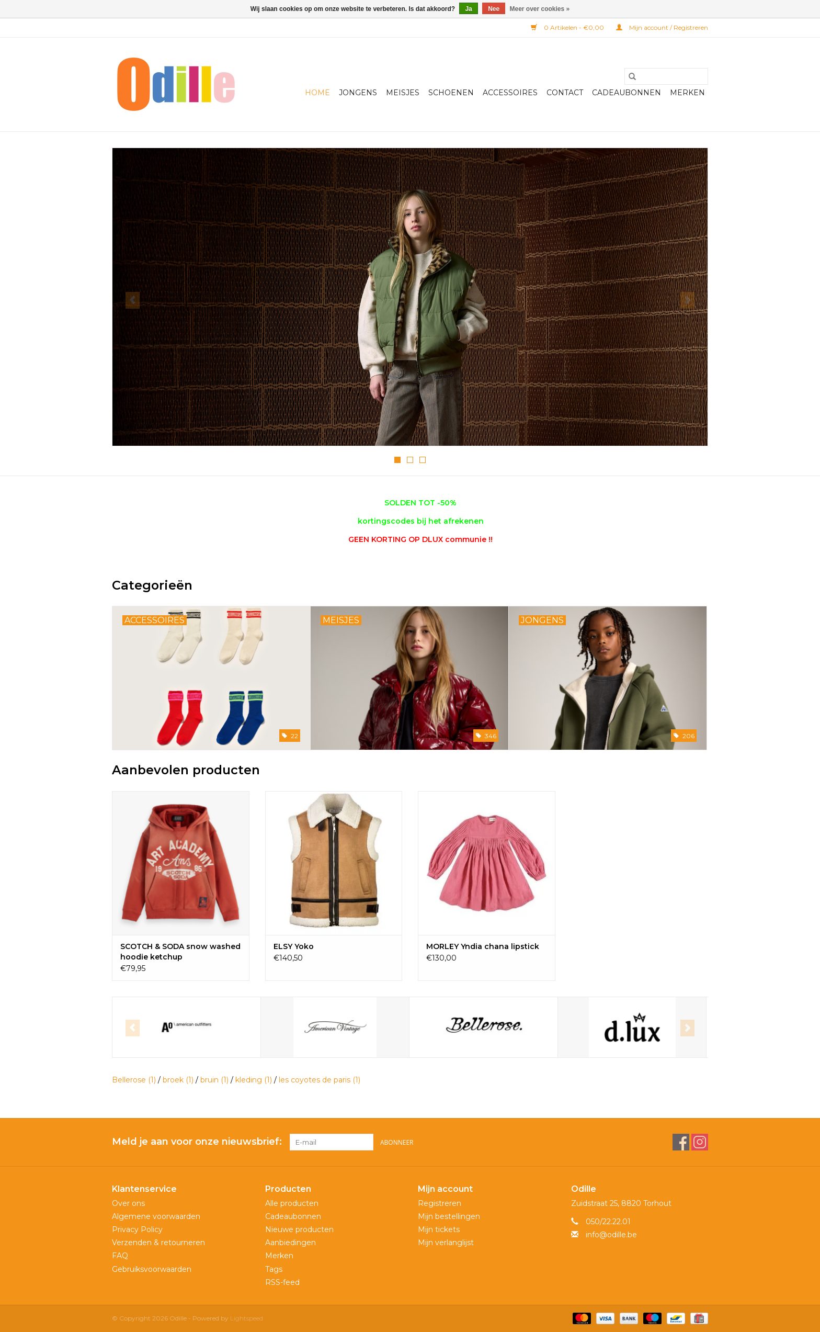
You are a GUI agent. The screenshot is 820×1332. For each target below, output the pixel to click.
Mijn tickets (439, 1229)
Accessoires (510, 92)
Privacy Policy (137, 1229)
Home (317, 92)
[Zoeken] (666, 76)
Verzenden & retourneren (158, 1242)
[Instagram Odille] (699, 1142)
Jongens (358, 92)
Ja (468, 9)
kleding (253, 1080)
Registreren (439, 1203)
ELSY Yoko (294, 946)
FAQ (120, 1255)
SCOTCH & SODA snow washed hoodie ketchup (180, 952)
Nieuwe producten (299, 1229)
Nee (493, 9)
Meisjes (402, 92)
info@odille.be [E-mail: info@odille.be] (611, 1234)
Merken (687, 92)
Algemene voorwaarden (156, 1216)
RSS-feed (282, 1282)
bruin (214, 1080)
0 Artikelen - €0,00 (568, 27)
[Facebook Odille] (681, 1142)
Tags (273, 1269)
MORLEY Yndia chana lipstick (482, 946)
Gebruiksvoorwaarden (151, 1269)
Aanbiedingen (290, 1242)
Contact (564, 92)
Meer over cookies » (540, 9)
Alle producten (291, 1203)
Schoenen (451, 92)
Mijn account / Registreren (662, 27)
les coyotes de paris (319, 1080)
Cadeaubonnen (626, 92)
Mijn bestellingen (449, 1216)
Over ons (128, 1203)
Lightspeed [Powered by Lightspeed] (246, 1318)
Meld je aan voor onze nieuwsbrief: (197, 1141)
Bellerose (134, 1080)
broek (178, 1080)
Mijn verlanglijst (446, 1242)
